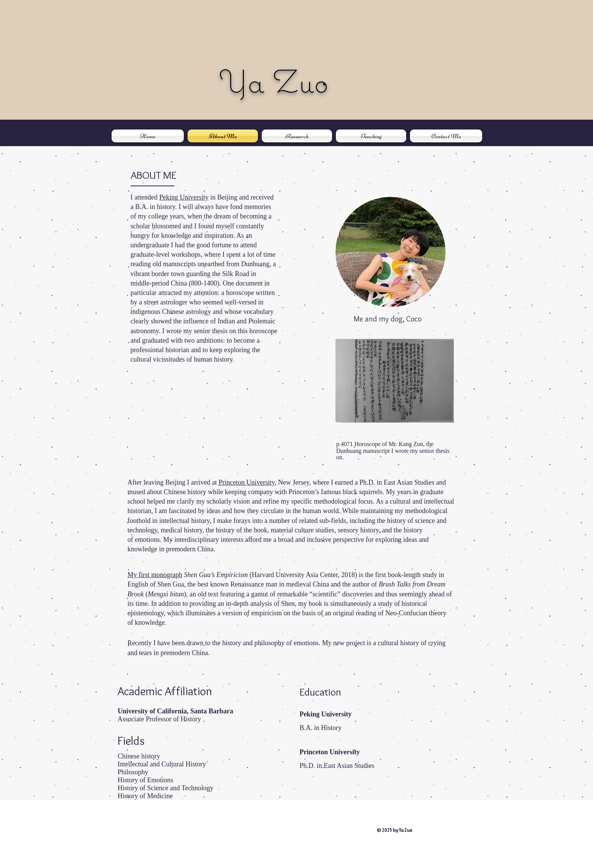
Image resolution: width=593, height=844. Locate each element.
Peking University (184, 197)
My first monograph (154, 575)
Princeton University (247, 482)
